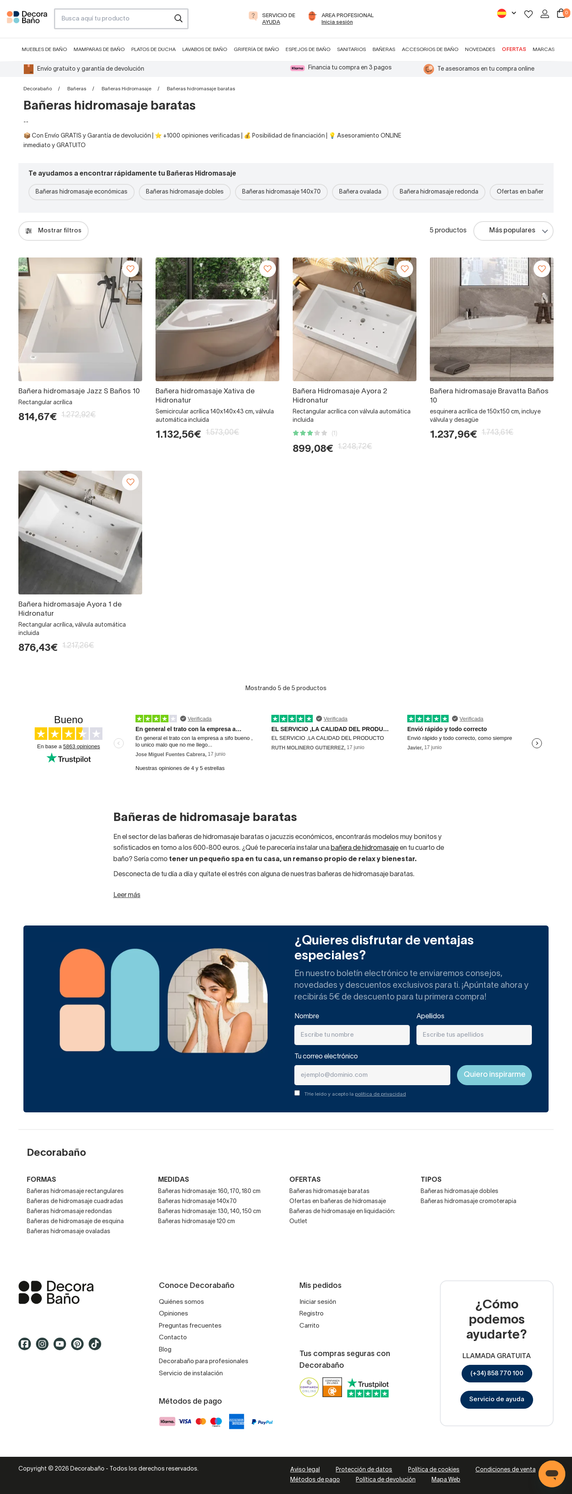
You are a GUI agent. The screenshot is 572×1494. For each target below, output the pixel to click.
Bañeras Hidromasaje (126, 89)
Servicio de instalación (191, 1374)
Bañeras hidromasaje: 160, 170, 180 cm (209, 1191)
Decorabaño (37, 89)
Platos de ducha (153, 49)
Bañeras (384, 49)
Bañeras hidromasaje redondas (69, 1211)
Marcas (543, 49)
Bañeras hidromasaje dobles (185, 192)
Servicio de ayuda (496, 1399)
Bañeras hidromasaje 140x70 (281, 192)
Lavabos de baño (204, 49)
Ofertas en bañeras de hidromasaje (337, 1201)
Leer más (126, 895)
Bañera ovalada (360, 192)
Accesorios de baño (430, 49)
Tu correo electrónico (326, 1057)
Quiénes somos (181, 1302)
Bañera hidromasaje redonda (439, 192)
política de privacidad (380, 1094)
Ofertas (514, 49)
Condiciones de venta (505, 1470)
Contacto (173, 1338)
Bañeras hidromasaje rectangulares (75, 1191)
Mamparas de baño (99, 49)
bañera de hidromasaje (364, 848)
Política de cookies (434, 1470)
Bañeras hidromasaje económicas (82, 192)
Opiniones (173, 1314)
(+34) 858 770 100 (496, 1374)
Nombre (306, 1017)
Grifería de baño (256, 49)
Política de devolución (386, 1480)
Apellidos (430, 1017)
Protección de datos (364, 1470)
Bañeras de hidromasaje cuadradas (75, 1201)
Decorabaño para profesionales (203, 1361)
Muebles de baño (44, 49)
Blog (165, 1350)
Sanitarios (351, 49)
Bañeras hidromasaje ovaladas (68, 1231)
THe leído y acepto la (355, 1094)
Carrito (309, 1326)
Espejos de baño (308, 49)
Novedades (480, 49)
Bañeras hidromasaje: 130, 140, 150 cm (209, 1211)
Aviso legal (305, 1470)
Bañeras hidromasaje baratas (329, 1191)
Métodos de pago (315, 1480)
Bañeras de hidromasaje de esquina (75, 1221)
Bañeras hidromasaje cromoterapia (468, 1201)
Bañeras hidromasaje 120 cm (196, 1221)
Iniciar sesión (317, 1302)
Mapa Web (446, 1480)
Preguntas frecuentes (190, 1326)
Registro (311, 1314)
